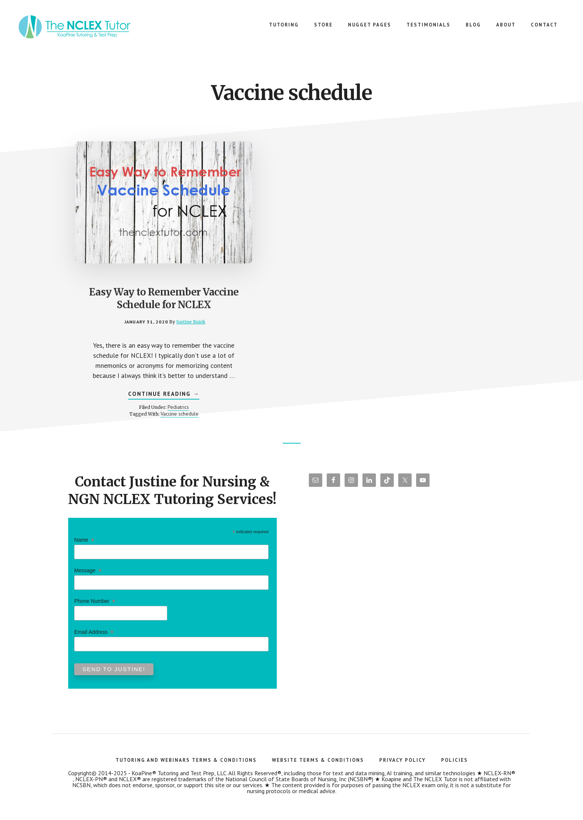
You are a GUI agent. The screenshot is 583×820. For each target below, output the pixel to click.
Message (87, 574)
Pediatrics (156, 410)
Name (84, 543)
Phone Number (94, 605)
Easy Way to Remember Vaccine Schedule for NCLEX (142, 275)
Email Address (93, 635)
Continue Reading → (142, 398)
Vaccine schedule (158, 416)
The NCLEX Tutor (74, 30)
